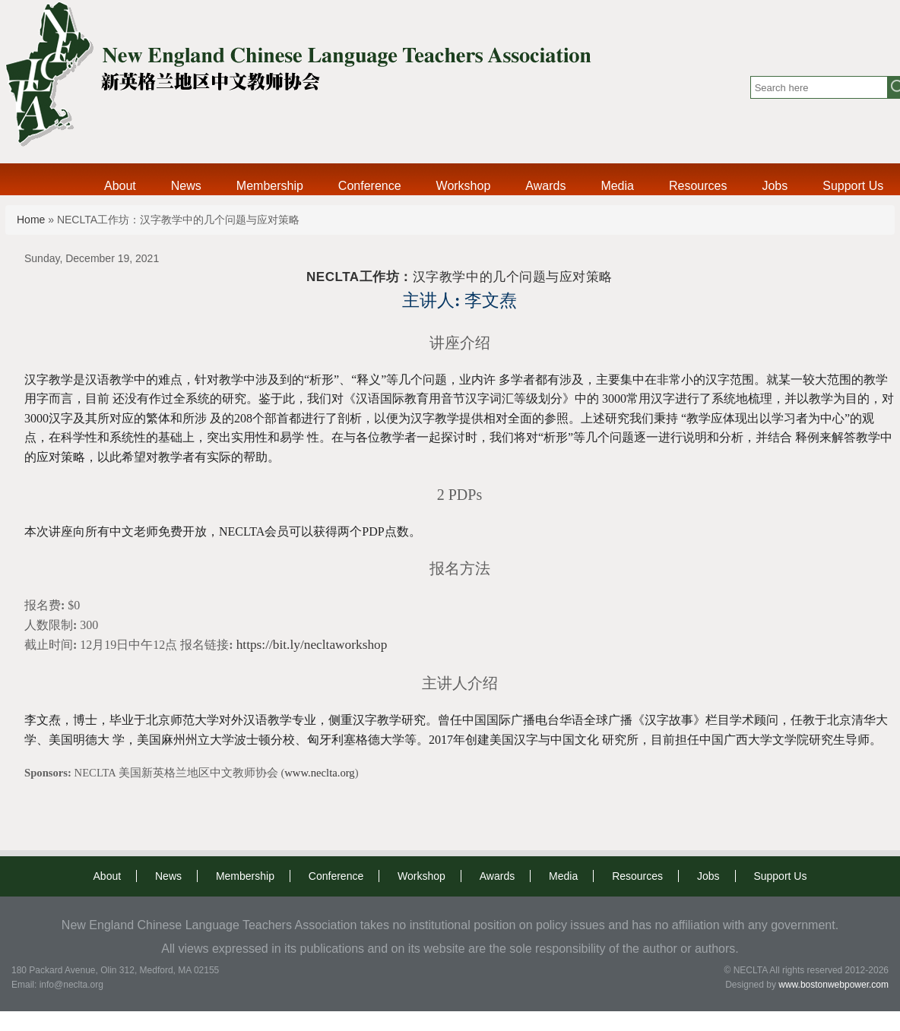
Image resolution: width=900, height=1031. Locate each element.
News (186, 185)
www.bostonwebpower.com (833, 984)
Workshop (463, 185)
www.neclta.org (319, 773)
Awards (545, 185)
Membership (269, 185)
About (120, 185)
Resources (698, 185)
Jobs (775, 185)
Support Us (852, 185)
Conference (369, 185)
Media (617, 185)
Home (31, 219)
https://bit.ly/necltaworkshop (312, 644)
